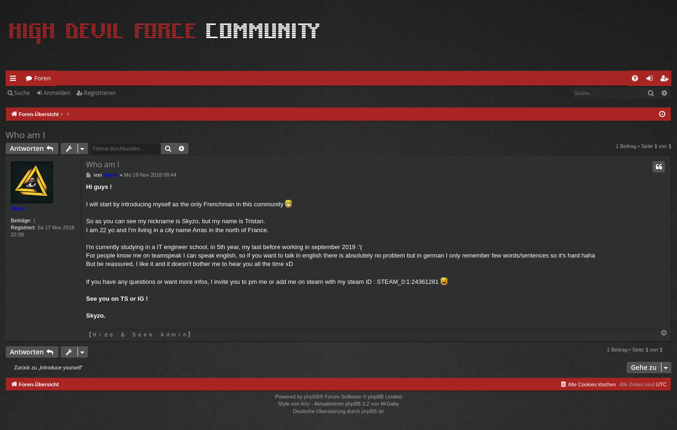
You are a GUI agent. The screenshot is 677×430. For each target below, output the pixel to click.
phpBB (311, 396)
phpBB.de (373, 411)
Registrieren (100, 93)
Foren (42, 78)
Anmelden (57, 93)
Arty (305, 404)
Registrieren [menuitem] (666, 80)
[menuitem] (635, 78)
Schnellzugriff (14, 80)
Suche (22, 93)
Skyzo (18, 208)
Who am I (25, 135)
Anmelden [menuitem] (652, 80)
